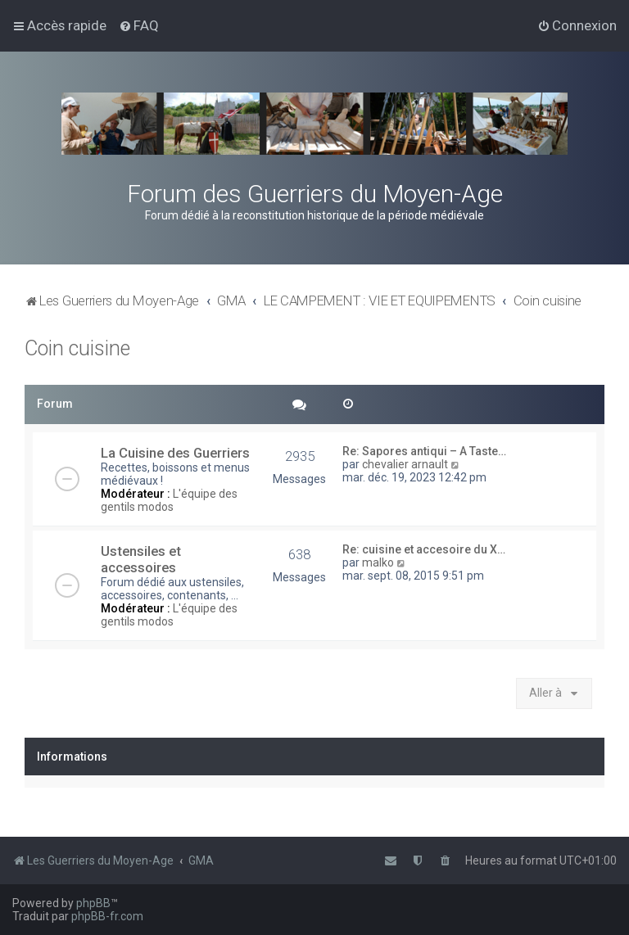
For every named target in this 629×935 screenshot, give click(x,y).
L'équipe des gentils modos (169, 500)
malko (378, 562)
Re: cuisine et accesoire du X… (423, 549)
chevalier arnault (405, 464)
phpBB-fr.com (107, 916)
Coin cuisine (77, 348)
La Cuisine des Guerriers (175, 453)
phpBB (93, 903)
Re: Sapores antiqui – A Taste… (424, 451)
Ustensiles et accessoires (141, 559)
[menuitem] (139, 25)
